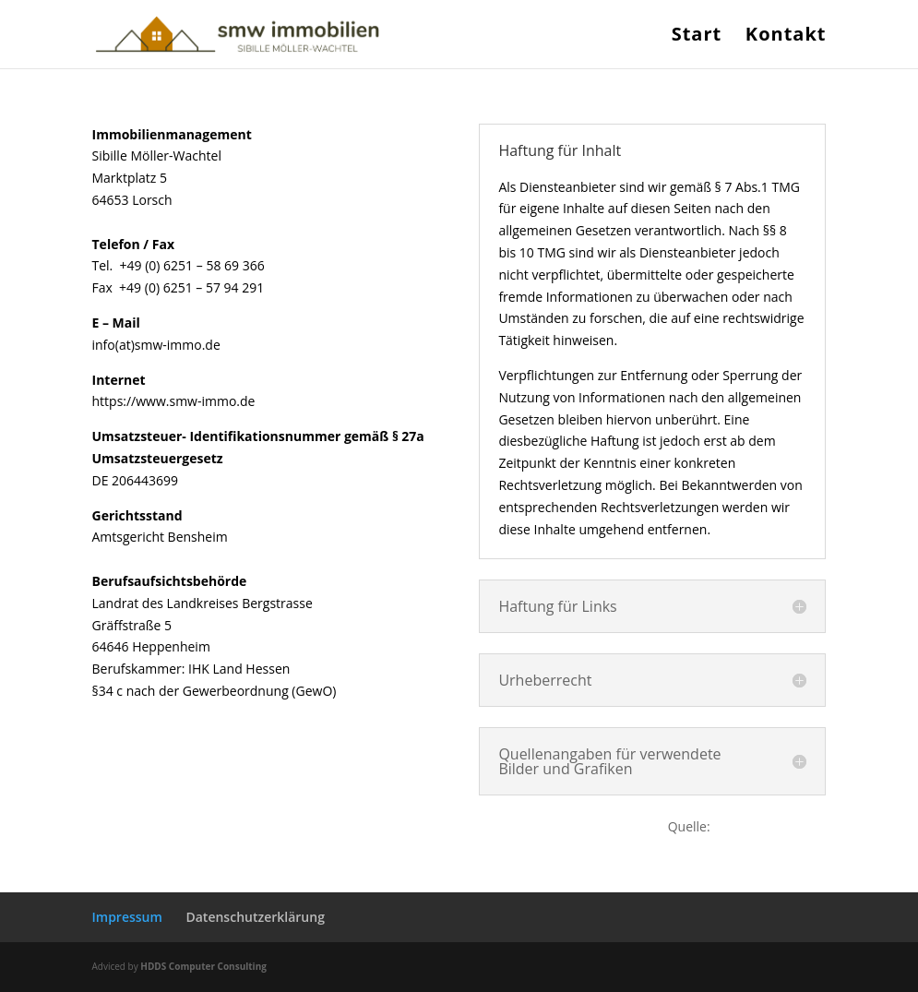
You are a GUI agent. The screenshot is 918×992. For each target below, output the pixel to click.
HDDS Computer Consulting (203, 966)
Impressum (127, 917)
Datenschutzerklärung (254, 917)
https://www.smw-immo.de (174, 401)
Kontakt (786, 37)
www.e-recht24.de (769, 826)
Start (697, 37)
